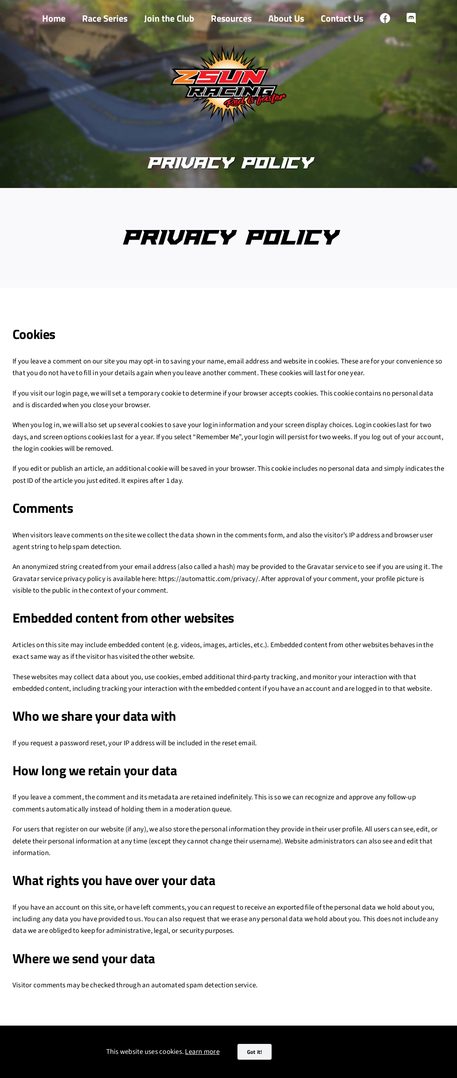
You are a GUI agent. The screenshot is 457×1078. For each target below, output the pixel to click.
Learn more (202, 1052)
